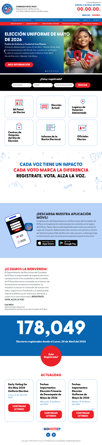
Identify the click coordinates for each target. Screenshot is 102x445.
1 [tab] (46, 71)
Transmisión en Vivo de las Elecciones (47, 20)
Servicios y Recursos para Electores (71, 23)
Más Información (43, 65)
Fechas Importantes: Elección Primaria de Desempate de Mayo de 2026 (50, 391)
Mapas (85, 20)
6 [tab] (56, 71)
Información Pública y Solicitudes (50, 23)
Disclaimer (62, 441)
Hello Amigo (71, 441)
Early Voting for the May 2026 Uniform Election (18, 388)
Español (96, 15)
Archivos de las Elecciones (71, 20)
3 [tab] (50, 71)
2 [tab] (48, 71)
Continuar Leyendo (19, 408)
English (86, 15)
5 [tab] (54, 71)
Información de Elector (16, 23)
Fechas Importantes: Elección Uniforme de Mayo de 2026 (80, 391)
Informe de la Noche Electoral (22, 20)
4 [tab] (52, 71)
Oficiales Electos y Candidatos (90, 23)
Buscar (82, 85)
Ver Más (96, 20)
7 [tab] (58, 71)
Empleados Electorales (32, 23)
